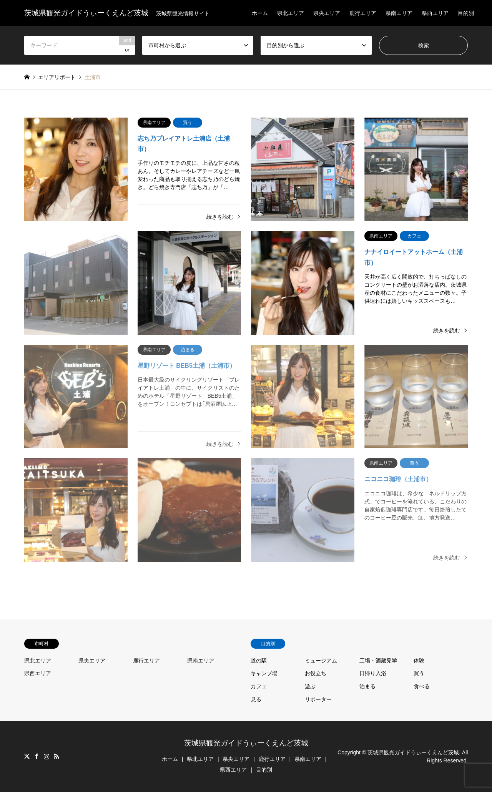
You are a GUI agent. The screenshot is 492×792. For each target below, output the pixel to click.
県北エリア (290, 13)
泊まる (367, 686)
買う (419, 673)
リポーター (318, 699)
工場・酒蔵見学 (378, 661)
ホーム (260, 13)
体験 (419, 661)
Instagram (46, 756)
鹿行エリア (362, 13)
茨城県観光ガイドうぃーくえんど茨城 (246, 743)
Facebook (36, 756)
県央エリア (326, 13)
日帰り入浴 (372, 673)
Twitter (27, 756)
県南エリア (399, 13)
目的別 (466, 13)
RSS (56, 756)
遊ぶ (310, 686)
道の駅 (259, 661)
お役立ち (315, 673)
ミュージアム (321, 661)
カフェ (259, 686)
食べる (422, 686)
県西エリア (435, 13)
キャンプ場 (264, 673)
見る (256, 699)
